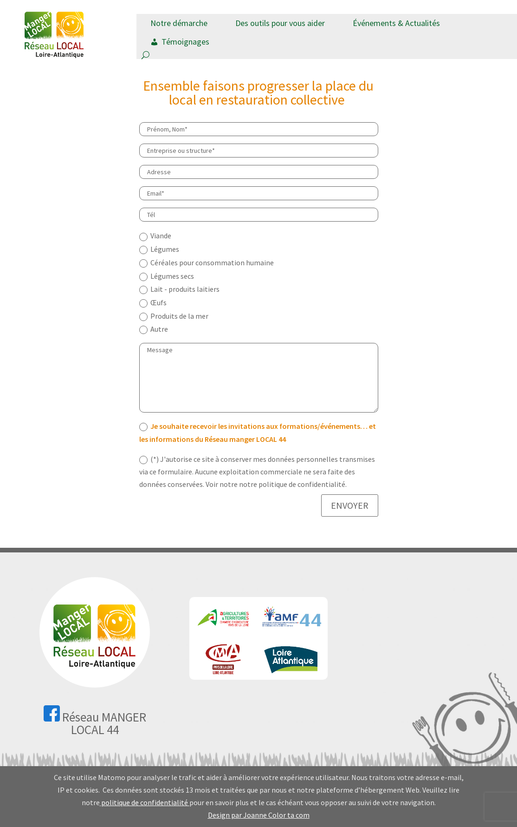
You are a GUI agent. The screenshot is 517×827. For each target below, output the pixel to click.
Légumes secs (166, 276)
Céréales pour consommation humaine (206, 263)
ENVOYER (349, 505)
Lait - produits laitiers (179, 289)
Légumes (159, 249)
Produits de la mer (173, 316)
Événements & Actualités (396, 23)
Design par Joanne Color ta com (259, 815)
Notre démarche (178, 23)
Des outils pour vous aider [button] (280, 23)
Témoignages (185, 41)
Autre (153, 329)
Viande (155, 236)
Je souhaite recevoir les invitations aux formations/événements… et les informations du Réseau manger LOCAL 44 (257, 432)
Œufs (153, 303)
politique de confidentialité (145, 802)
